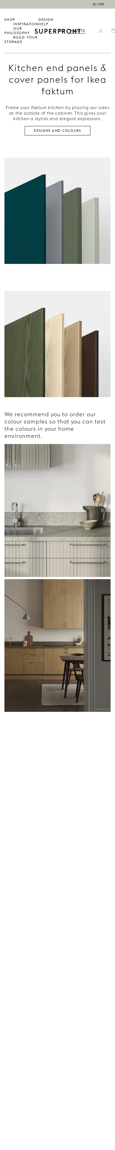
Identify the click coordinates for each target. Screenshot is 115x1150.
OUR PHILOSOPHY (17, 30)
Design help (46, 21)
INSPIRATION (26, 24)
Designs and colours (57, 130)
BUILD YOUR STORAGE (21, 39)
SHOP (9, 19)
